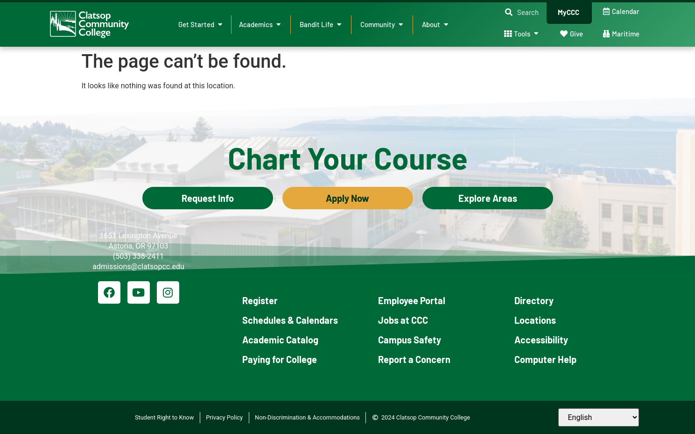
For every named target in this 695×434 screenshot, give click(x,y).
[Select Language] (598, 417)
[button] (521, 12)
